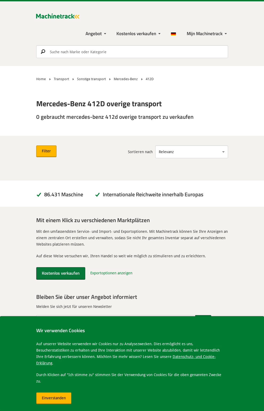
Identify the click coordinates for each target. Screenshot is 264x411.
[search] (132, 51)
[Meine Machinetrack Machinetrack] (207, 34)
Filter (46, 150)
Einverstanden (54, 397)
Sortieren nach (140, 151)
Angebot (94, 33)
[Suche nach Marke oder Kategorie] (132, 51)
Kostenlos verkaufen (136, 33)
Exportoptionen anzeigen (111, 272)
